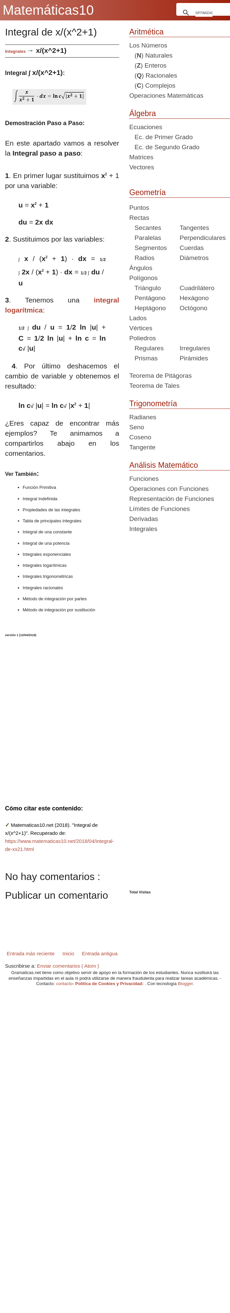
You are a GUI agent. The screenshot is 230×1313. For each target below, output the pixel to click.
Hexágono (194, 297)
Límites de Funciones (159, 508)
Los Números (148, 45)
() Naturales (151, 55)
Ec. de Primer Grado (161, 137)
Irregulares (195, 348)
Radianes (142, 417)
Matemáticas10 (48, 10)
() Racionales (153, 75)
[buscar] (204, 13)
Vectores (141, 167)
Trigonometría (153, 403)
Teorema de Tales (154, 385)
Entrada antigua (100, 953)
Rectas (139, 217)
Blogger (185, 983)
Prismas (143, 358)
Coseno (140, 437)
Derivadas (143, 518)
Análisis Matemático (163, 465)
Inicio (68, 953)
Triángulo (145, 287)
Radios (141, 257)
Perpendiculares (203, 237)
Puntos (139, 207)
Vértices (140, 328)
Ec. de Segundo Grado (164, 147)
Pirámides (194, 358)
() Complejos (152, 85)
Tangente (142, 447)
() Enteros (148, 65)
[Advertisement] (28, 717)
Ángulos (140, 267)
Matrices (141, 157)
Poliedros (142, 338)
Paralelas (145, 237)
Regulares (146, 348)
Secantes (145, 227)
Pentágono (147, 297)
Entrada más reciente (31, 953)
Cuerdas (192, 247)
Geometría (147, 192)
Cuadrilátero (197, 287)
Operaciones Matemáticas (166, 95)
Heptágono (147, 308)
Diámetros (194, 257)
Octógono (193, 308)
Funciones (144, 478)
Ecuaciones (145, 126)
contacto (64, 983)
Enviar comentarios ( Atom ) (68, 966)
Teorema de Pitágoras (160, 375)
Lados (138, 318)
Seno (136, 427)
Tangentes (194, 227)
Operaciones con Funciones (169, 488)
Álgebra (142, 113)
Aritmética (146, 31)
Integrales (15, 51)
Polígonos (143, 277)
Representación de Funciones (171, 498)
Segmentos (148, 247)
